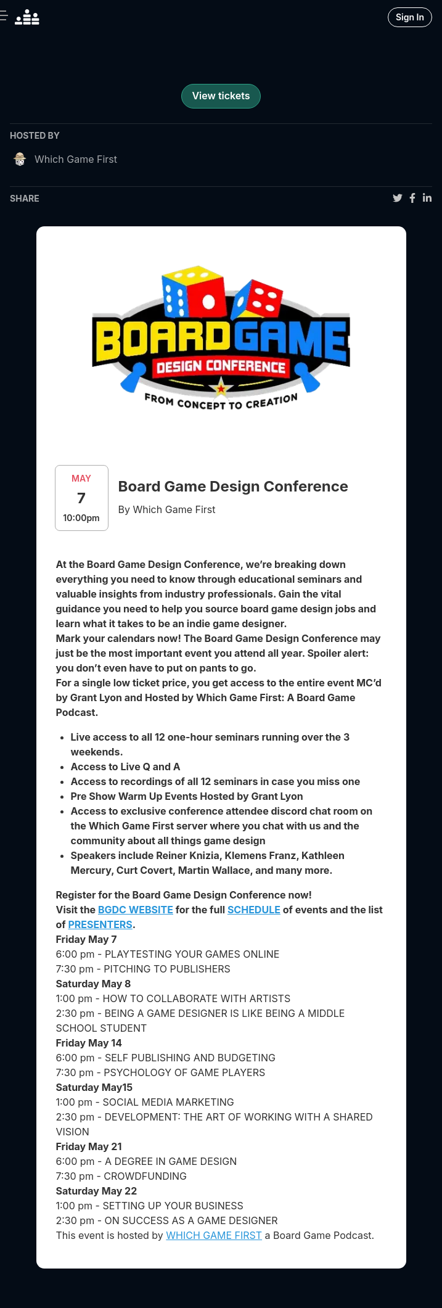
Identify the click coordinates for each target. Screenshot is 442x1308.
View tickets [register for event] (221, 95)
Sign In (410, 17)
